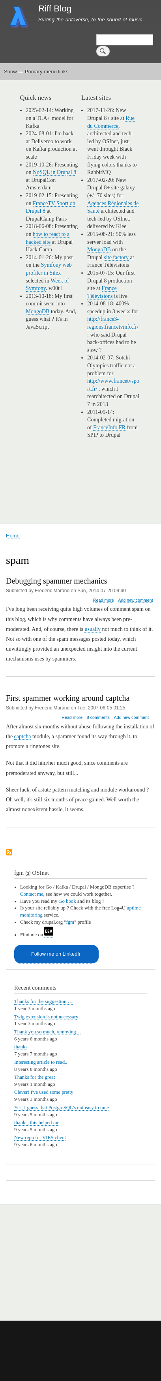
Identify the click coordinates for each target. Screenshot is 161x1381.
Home (13, 536)
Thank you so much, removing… (47, 1032)
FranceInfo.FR (109, 427)
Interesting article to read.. (40, 1062)
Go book (67, 901)
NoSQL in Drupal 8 (54, 172)
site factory (116, 257)
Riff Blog (54, 8)
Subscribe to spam (9, 853)
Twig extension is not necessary (46, 1017)
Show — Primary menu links (36, 72)
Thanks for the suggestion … (43, 1001)
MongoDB (38, 311)
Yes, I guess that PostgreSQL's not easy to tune (61, 1107)
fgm (70, 922)
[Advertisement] (94, 1258)
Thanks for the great (34, 1077)
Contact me (31, 894)
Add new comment (135, 600)
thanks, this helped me (36, 1122)
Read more (103, 600)
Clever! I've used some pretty (43, 1092)
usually (92, 629)
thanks (20, 1047)
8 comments (98, 717)
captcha (22, 736)
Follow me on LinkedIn (56, 954)
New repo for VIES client (40, 1137)
